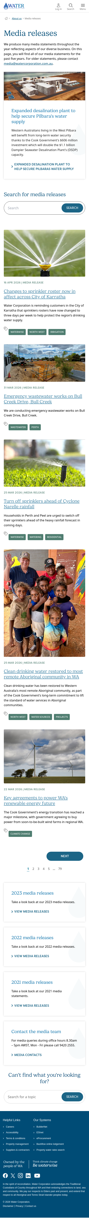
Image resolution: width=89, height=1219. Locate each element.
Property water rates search (49, 1150)
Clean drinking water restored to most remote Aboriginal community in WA (43, 674)
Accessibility (10, 1132)
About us (17, 18)
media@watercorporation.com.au (28, 63)
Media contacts (28, 1055)
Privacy (19, 1206)
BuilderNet (40, 1126)
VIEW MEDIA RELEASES (31, 912)
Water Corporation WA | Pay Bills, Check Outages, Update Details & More (6, 18)
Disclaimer (8, 1206)
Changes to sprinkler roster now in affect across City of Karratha (39, 294)
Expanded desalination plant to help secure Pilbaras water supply (44, 166)
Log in (58, 7)
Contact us (30, 1206)
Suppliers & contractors (16, 1150)
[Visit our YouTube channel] (37, 1175)
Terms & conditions (14, 1138)
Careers (8, 1126)
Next (65, 856)
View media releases (31, 1006)
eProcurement (42, 1138)
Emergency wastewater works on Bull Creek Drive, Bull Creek (43, 398)
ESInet (38, 1132)
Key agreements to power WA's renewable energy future (36, 800)
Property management (16, 1144)
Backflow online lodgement (48, 1144)
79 (60, 869)
